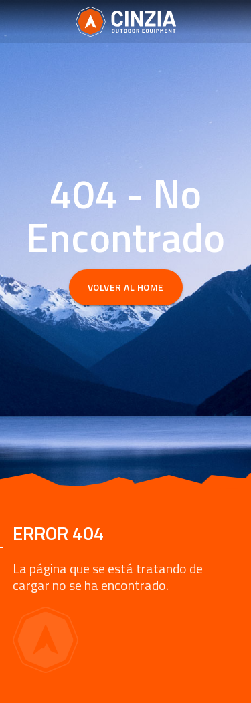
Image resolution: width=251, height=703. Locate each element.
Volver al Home (126, 287)
